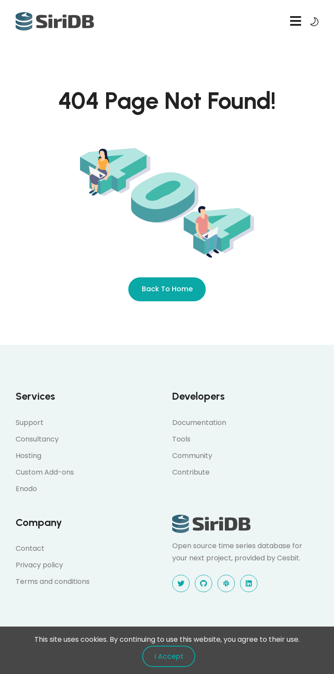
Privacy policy (39, 565)
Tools (181, 439)
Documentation (199, 423)
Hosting (28, 456)
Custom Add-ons (45, 472)
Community (192, 456)
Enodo (26, 489)
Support (29, 423)
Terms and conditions (53, 581)
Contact (30, 548)
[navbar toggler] (295, 21)
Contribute (191, 472)
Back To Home (167, 289)
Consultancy (37, 439)
